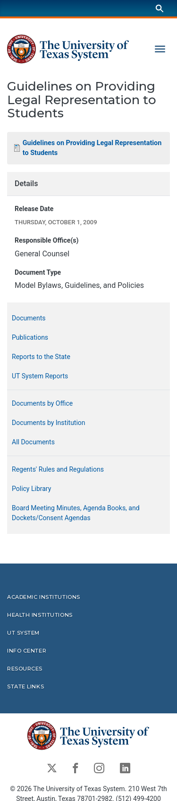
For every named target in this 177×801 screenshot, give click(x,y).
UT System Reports (40, 375)
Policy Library (31, 488)
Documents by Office (42, 403)
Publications (30, 337)
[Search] (159, 8)
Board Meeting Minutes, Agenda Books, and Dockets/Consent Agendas (76, 512)
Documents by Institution (48, 422)
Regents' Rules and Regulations (58, 469)
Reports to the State (41, 356)
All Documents (33, 441)
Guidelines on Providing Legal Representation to (92, 148)
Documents (28, 317)
